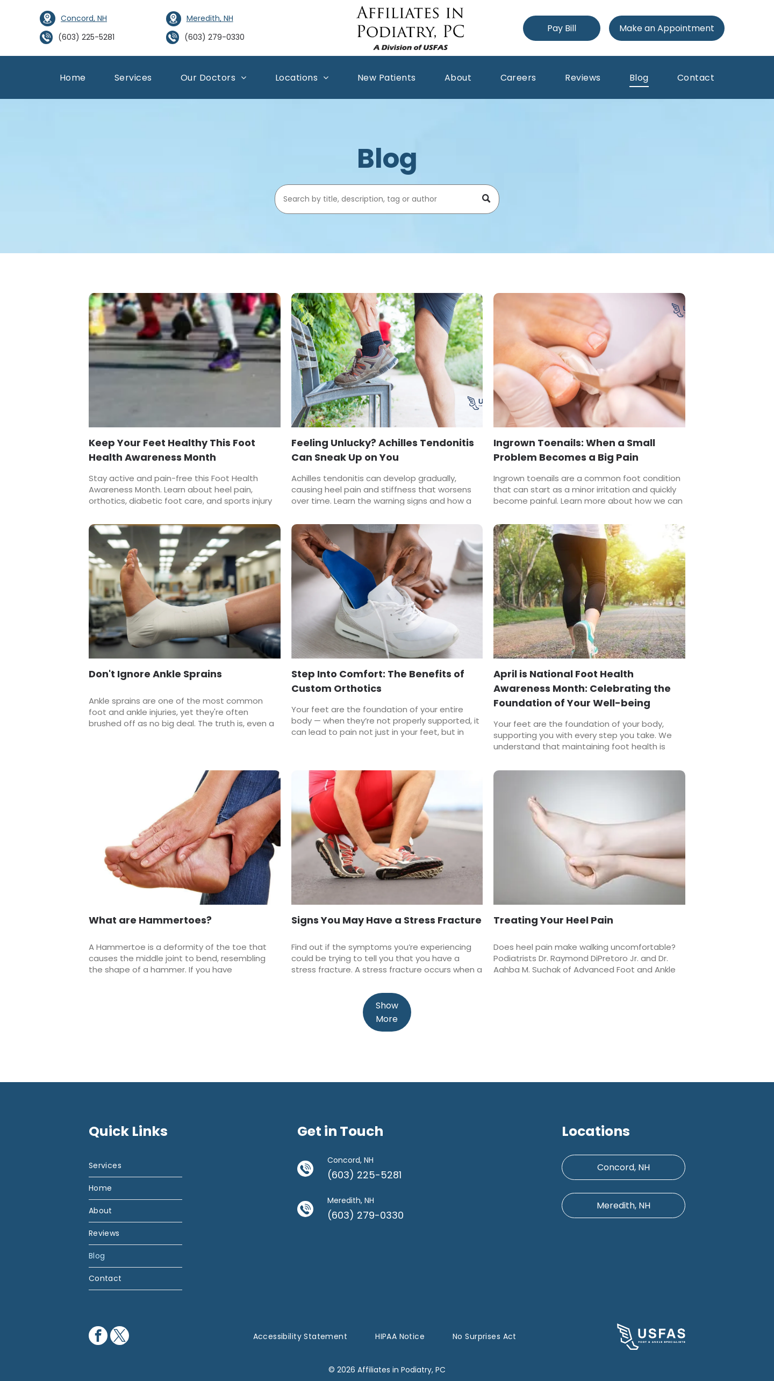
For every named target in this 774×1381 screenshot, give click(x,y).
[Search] (387, 199)
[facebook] (98, 1337)
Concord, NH (84, 18)
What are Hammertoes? (150, 920)
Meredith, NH (210, 18)
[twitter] (119, 1337)
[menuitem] (73, 77)
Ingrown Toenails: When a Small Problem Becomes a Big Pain (574, 450)
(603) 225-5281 (86, 37)
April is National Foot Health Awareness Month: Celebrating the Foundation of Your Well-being (582, 688)
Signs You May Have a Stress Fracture (386, 920)
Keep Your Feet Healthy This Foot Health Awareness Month (172, 450)
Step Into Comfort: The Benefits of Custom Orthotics (377, 681)
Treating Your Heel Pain (553, 920)
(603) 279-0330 (214, 37)
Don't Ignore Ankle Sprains (155, 674)
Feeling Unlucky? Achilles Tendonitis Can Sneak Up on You (382, 450)
